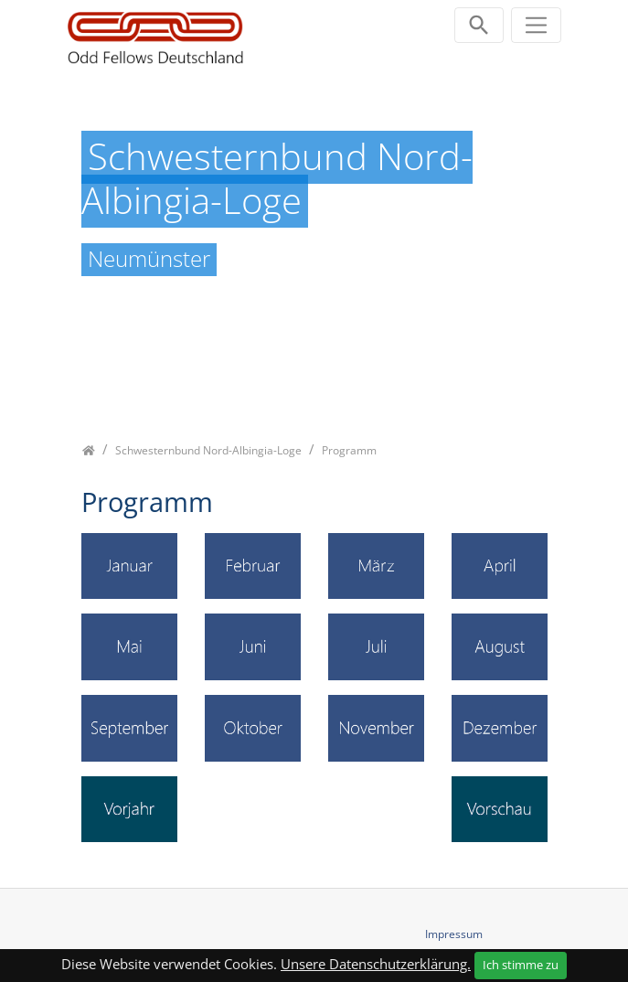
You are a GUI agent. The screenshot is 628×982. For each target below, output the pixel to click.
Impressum (454, 934)
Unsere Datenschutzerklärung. (376, 964)
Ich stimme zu (521, 964)
